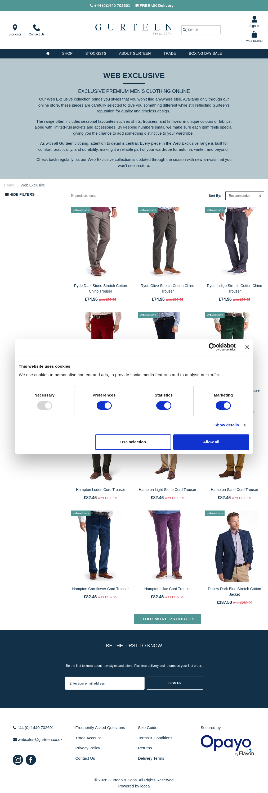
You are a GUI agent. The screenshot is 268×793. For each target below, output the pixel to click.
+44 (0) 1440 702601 (33, 727)
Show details (227, 425)
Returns (145, 748)
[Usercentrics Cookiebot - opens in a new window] (212, 347)
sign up (174, 683)
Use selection (133, 442)
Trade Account (88, 738)
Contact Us (85, 758)
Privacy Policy (87, 748)
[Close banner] (247, 347)
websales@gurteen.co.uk (37, 739)
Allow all (211, 442)
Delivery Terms (151, 758)
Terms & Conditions (155, 738)
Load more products (167, 619)
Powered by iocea (134, 786)
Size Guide (147, 727)
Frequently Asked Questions (100, 727)
